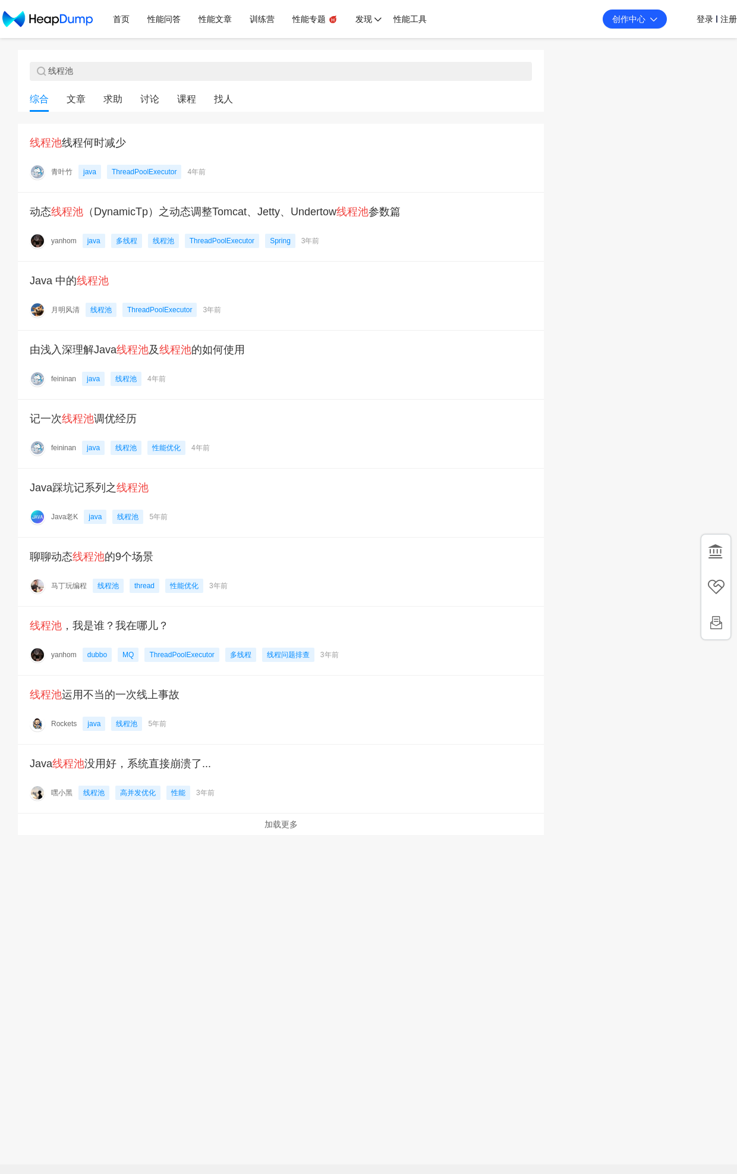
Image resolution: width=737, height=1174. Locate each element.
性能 (178, 793)
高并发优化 (138, 793)
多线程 (126, 241)
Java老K (64, 517)
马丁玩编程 (69, 586)
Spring (280, 241)
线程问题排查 (288, 655)
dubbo (97, 655)
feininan (63, 379)
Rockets (64, 724)
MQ (128, 655)
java (89, 172)
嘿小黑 (62, 793)
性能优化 (166, 448)
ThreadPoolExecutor (144, 172)
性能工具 (410, 19)
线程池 (163, 241)
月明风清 (65, 310)
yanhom (64, 241)
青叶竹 (62, 172)
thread (144, 586)
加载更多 (281, 824)
